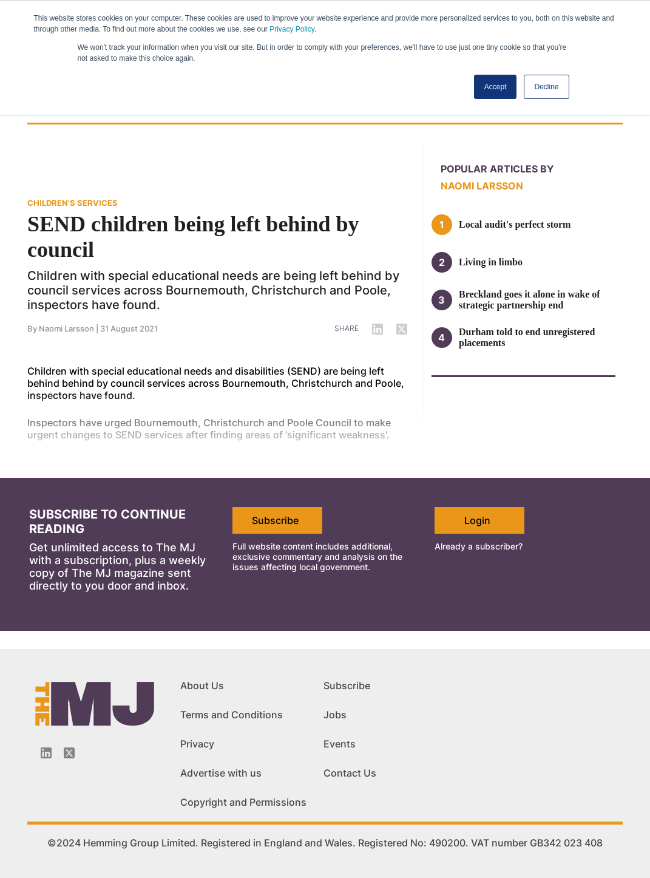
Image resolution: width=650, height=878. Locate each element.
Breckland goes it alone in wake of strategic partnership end (529, 299)
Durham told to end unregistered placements (527, 337)
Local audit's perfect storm (514, 224)
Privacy (197, 744)
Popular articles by (497, 169)
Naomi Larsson (482, 186)
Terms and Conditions (231, 715)
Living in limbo (491, 262)
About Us (202, 685)
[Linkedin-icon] (46, 752)
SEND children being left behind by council (193, 237)
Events (339, 744)
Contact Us (349, 773)
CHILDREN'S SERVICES (72, 203)
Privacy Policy (291, 29)
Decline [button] (546, 87)
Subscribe (275, 520)
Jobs (335, 715)
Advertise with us (221, 773)
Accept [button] (495, 87)
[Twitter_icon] (69, 752)
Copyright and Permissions (243, 802)
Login (477, 520)
